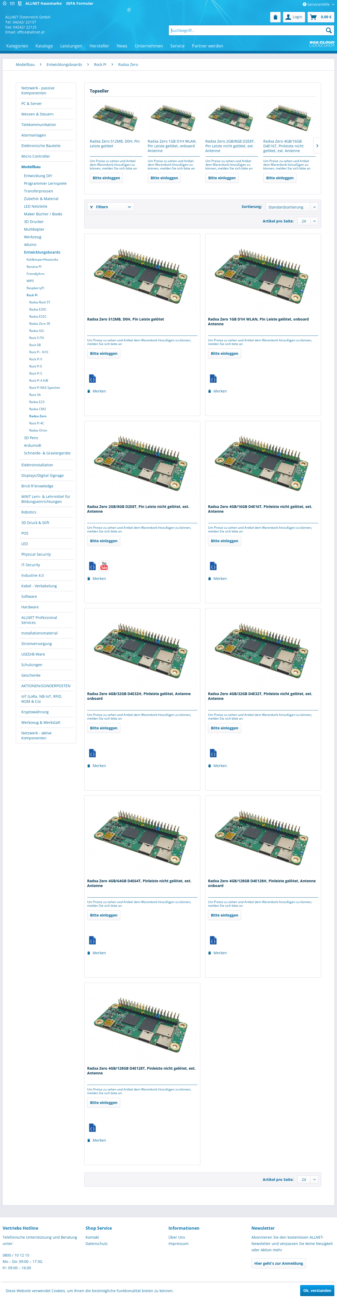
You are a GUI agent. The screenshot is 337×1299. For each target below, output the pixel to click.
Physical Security (36, 554)
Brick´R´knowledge (37, 485)
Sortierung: (252, 206)
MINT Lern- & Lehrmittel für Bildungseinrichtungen (45, 499)
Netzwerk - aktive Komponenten (36, 735)
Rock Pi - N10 (38, 352)
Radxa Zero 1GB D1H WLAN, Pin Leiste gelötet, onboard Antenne (172, 146)
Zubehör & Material (41, 198)
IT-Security (30, 564)
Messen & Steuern (37, 114)
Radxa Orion (38, 430)
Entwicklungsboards (42, 252)
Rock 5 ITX (36, 338)
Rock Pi (32, 295)
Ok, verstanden (317, 1290)
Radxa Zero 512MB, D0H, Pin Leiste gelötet (115, 143)
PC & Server (31, 103)
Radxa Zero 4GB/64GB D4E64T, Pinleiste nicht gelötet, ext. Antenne (139, 883)
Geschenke (31, 675)
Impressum (178, 1243)
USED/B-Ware (33, 654)
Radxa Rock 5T (39, 302)
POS (24, 533)
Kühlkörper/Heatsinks (42, 259)
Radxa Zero (37, 416)
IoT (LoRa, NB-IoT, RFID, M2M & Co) (41, 699)
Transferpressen (38, 190)
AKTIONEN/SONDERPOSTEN (46, 685)
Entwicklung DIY (38, 175)
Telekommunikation (38, 124)
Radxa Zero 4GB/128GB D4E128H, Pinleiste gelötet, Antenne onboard (262, 883)
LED (24, 543)
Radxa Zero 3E (39, 323)
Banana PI (34, 266)
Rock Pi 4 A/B (38, 380)
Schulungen (31, 664)
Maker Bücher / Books (43, 213)
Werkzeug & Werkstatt (40, 722)
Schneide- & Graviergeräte (47, 452)
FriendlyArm (35, 274)
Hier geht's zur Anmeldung (278, 1263)
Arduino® (32, 445)
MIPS (30, 281)
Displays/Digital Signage (42, 475)
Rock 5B (35, 345)
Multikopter (34, 229)
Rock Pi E (35, 366)
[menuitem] (275, 17)
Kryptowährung (35, 711)
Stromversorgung (36, 643)
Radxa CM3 (37, 409)
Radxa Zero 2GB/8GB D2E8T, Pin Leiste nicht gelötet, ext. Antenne (230, 146)
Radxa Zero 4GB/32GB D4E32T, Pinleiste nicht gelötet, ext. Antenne (260, 696)
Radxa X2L (36, 330)
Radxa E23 (36, 402)
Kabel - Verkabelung (39, 585)
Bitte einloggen (106, 177)
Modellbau (31, 166)
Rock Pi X (35, 359)
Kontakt (92, 1237)
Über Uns (176, 1237)
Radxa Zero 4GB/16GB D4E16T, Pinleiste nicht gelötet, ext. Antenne (283, 146)
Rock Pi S (35, 373)
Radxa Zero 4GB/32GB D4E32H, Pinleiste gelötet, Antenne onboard (139, 696)
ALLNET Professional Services (39, 620)
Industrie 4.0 (32, 575)
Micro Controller (35, 156)
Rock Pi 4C (36, 423)
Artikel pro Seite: (278, 221)
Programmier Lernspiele (45, 183)
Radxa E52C (38, 316)
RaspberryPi (35, 288)
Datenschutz (97, 1243)
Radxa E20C (38, 309)
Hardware (30, 606)
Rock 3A (35, 394)
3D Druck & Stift (35, 522)
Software (29, 596)
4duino (30, 244)
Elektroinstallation (37, 464)
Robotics (28, 512)
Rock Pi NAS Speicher (44, 387)
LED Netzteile (35, 206)
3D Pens (31, 437)
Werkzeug (32, 236)
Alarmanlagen (33, 135)
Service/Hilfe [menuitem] (317, 4)
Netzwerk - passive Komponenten (37, 90)
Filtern (99, 206)
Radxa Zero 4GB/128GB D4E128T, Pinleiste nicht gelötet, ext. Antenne (141, 1070)
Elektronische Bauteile (41, 145)
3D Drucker (34, 221)
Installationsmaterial (39, 633)
